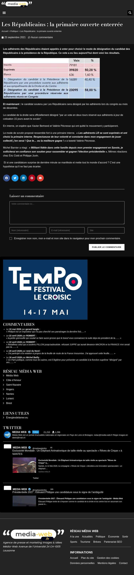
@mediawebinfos (40, 448)
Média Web (12, 375)
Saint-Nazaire (13, 384)
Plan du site (87, 558)
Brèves (97, 542)
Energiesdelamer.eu (17, 417)
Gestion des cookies (108, 558)
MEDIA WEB (20, 447)
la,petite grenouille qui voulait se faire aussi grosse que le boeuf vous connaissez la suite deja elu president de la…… (63, 338)
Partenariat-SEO (113, 542)
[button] (4, 12)
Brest (9, 403)
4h (51, 448)
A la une (74, 536)
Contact (123, 563)
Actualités (87, 536)
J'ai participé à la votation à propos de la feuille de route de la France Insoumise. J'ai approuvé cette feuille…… (61, 353)
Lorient (10, 398)
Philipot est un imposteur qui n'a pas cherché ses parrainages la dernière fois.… (46, 331)
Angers (10, 389)
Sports (73, 542)
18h (52, 489)
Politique (14, 31)
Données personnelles (82, 563)
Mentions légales (107, 563)
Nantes (10, 394)
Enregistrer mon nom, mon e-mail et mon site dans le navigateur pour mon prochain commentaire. (67, 238)
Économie (113, 536)
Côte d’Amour (13, 380)
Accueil (5, 31)
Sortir (125, 536)
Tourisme (85, 542)
